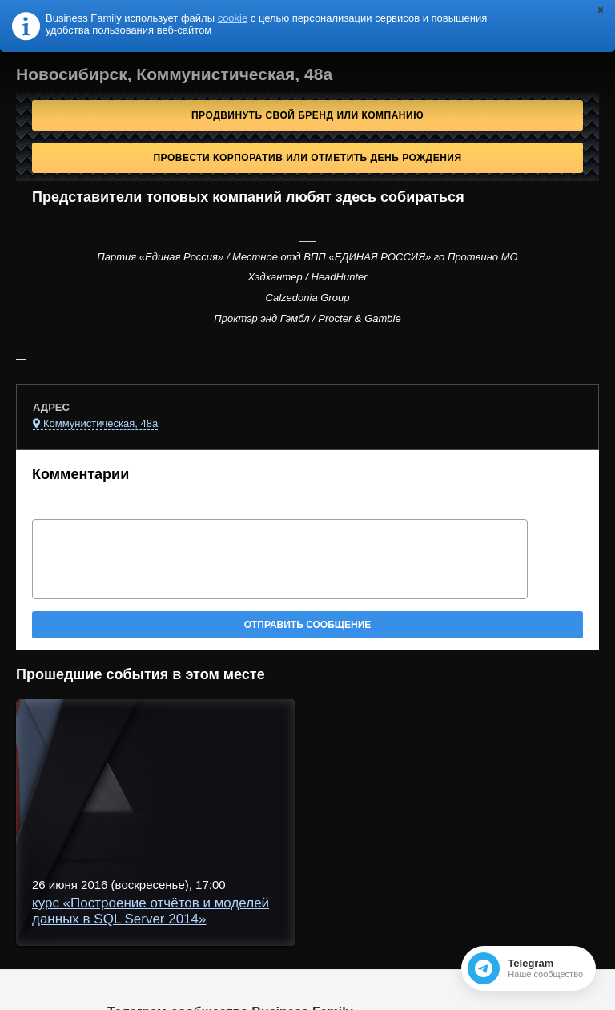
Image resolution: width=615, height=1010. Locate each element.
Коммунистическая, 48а (100, 423)
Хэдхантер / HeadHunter (307, 277)
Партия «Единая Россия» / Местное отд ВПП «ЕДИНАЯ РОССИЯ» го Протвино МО (307, 257)
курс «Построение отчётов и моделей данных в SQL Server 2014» (150, 911)
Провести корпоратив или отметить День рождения (307, 157)
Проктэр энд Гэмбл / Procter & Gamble (307, 318)
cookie (233, 18)
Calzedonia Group (308, 298)
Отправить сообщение (308, 624)
